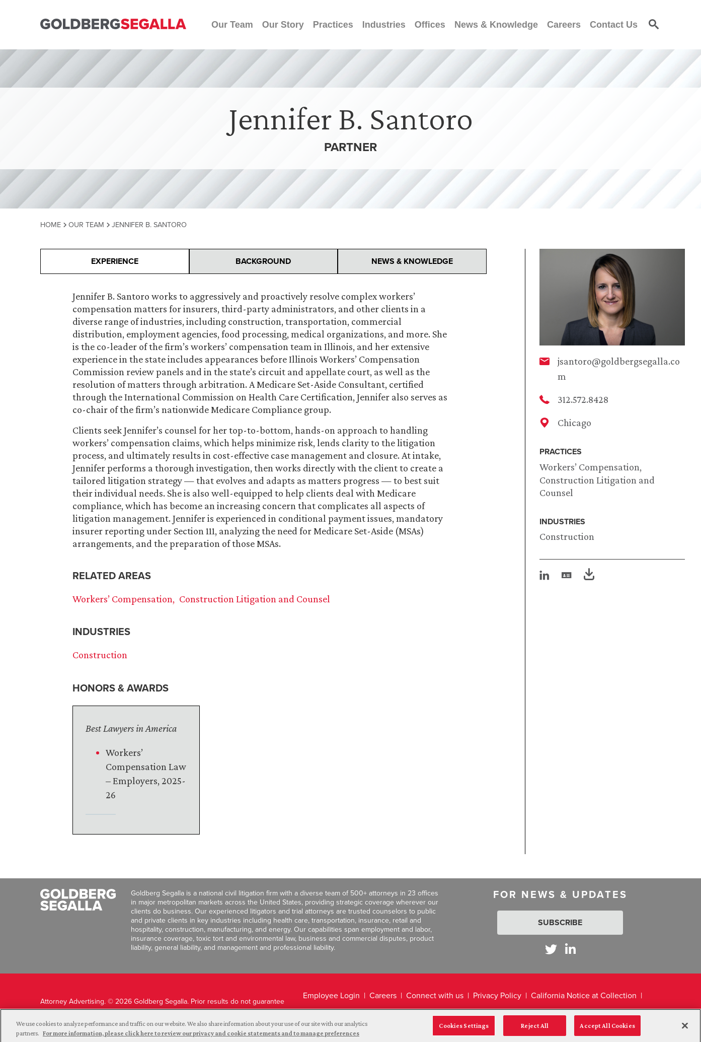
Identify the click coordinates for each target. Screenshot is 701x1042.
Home (50, 224)
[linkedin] (544, 575)
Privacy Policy (497, 995)
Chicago (574, 422)
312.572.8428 (583, 399)
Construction (566, 536)
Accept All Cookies (607, 1028)
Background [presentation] (263, 261)
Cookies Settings (464, 1028)
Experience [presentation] (114, 261)
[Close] (685, 1029)
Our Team (86, 224)
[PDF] (589, 576)
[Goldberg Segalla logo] (113, 24)
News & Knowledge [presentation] (412, 261)
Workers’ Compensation (589, 466)
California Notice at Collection (584, 995)
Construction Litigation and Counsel (254, 598)
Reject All (535, 1028)
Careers (383, 995)
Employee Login (331, 995)
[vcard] (567, 575)
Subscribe (560, 922)
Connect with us (434, 995)
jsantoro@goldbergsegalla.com (619, 369)
